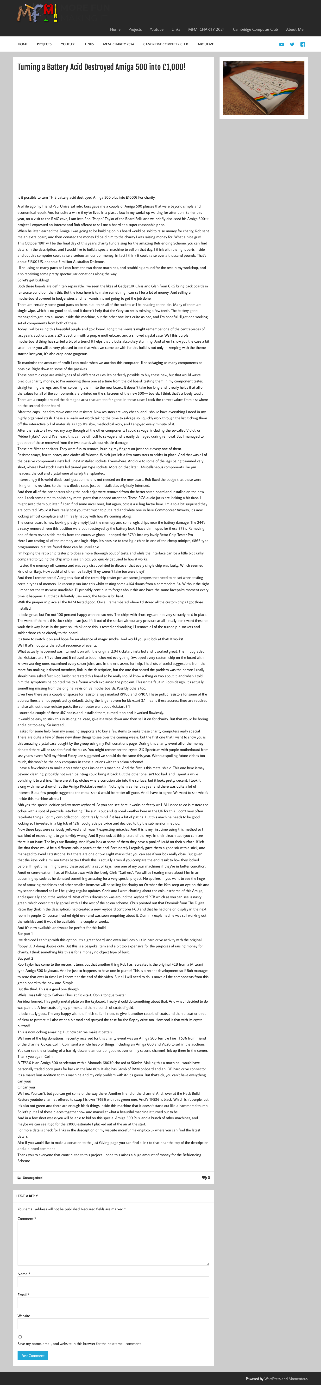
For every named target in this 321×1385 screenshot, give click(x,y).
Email (23, 1294)
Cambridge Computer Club (255, 29)
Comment (27, 1218)
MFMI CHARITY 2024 (206, 29)
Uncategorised (32, 1177)
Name (24, 1274)
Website (24, 1316)
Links (176, 29)
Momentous (298, 1378)
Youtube (157, 29)
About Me (294, 29)
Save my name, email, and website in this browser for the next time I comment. (79, 1343)
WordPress (272, 1378)
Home (115, 29)
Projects (135, 29)
